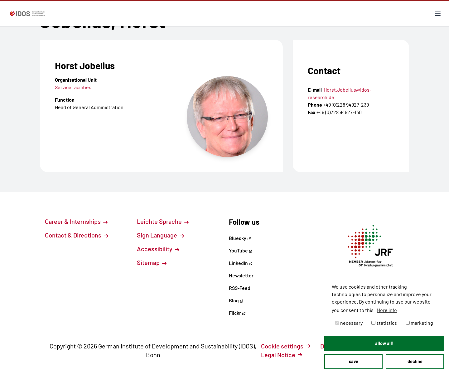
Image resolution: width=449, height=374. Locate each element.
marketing (419, 323)
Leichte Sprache (163, 221)
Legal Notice (281, 354)
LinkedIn (241, 263)
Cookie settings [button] (285, 346)
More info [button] (387, 310)
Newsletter (241, 275)
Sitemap (152, 262)
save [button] (353, 361)
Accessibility (158, 248)
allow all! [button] (384, 343)
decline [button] (415, 361)
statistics (384, 323)
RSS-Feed (239, 288)
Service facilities (73, 87)
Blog (236, 300)
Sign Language (160, 235)
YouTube (241, 250)
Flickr (237, 313)
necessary (349, 323)
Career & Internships (76, 221)
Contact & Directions (76, 235)
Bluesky (240, 238)
